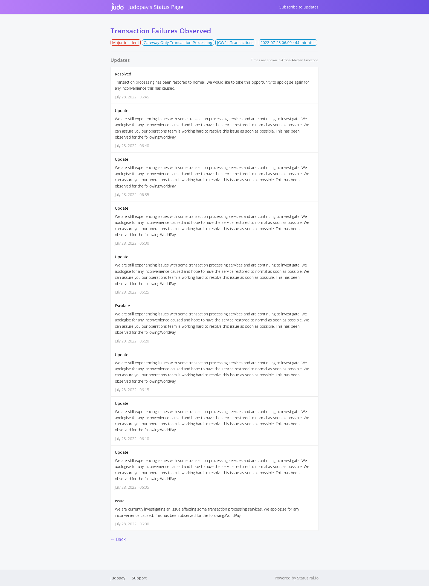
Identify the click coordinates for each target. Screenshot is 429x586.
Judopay (118, 578)
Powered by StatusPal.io (296, 578)
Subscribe (298, 7)
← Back (118, 539)
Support (139, 578)
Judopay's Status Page (147, 7)
